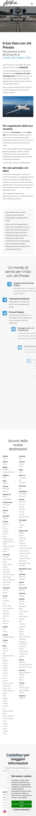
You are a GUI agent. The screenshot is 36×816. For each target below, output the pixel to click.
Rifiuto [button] (21, 806)
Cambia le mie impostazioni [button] (21, 809)
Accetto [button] (21, 802)
